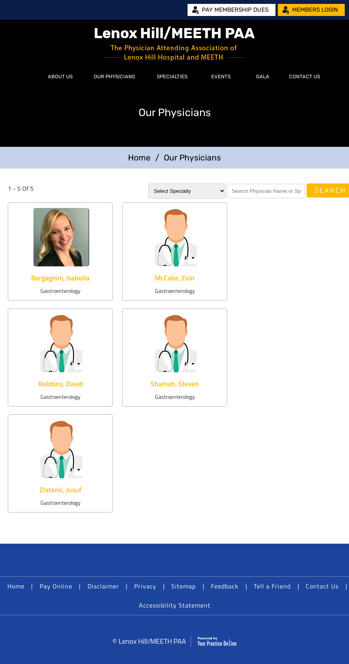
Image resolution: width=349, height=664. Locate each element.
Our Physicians (114, 76)
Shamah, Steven (175, 384)
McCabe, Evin (175, 278)
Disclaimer (103, 586)
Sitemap (183, 586)
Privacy (145, 586)
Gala (262, 76)
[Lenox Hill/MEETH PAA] (175, 43)
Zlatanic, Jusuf (60, 489)
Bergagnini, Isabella (60, 278)
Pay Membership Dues (235, 9)
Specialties (172, 76)
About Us (60, 76)
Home (29, 76)
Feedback (225, 586)
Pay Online (56, 586)
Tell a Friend (272, 586)
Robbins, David (60, 384)
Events (221, 76)
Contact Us (304, 76)
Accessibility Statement (174, 605)
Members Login (315, 9)
